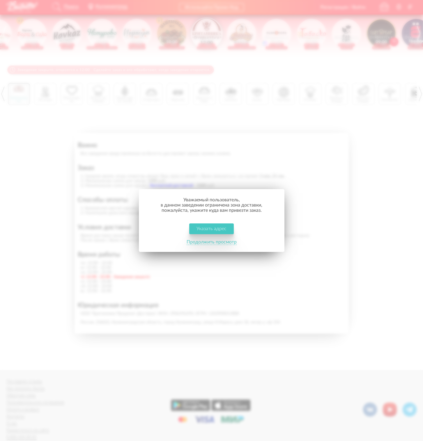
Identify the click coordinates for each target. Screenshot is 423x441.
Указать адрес (211, 228)
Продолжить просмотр (212, 242)
